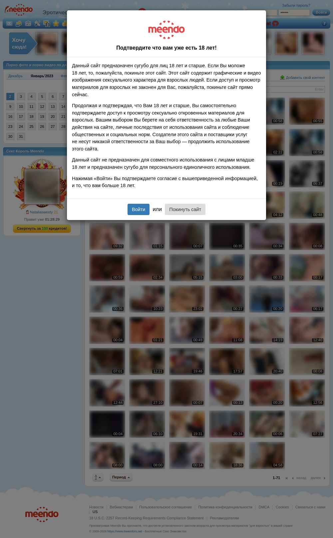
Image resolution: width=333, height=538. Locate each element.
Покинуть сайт (185, 209)
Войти (138, 209)
